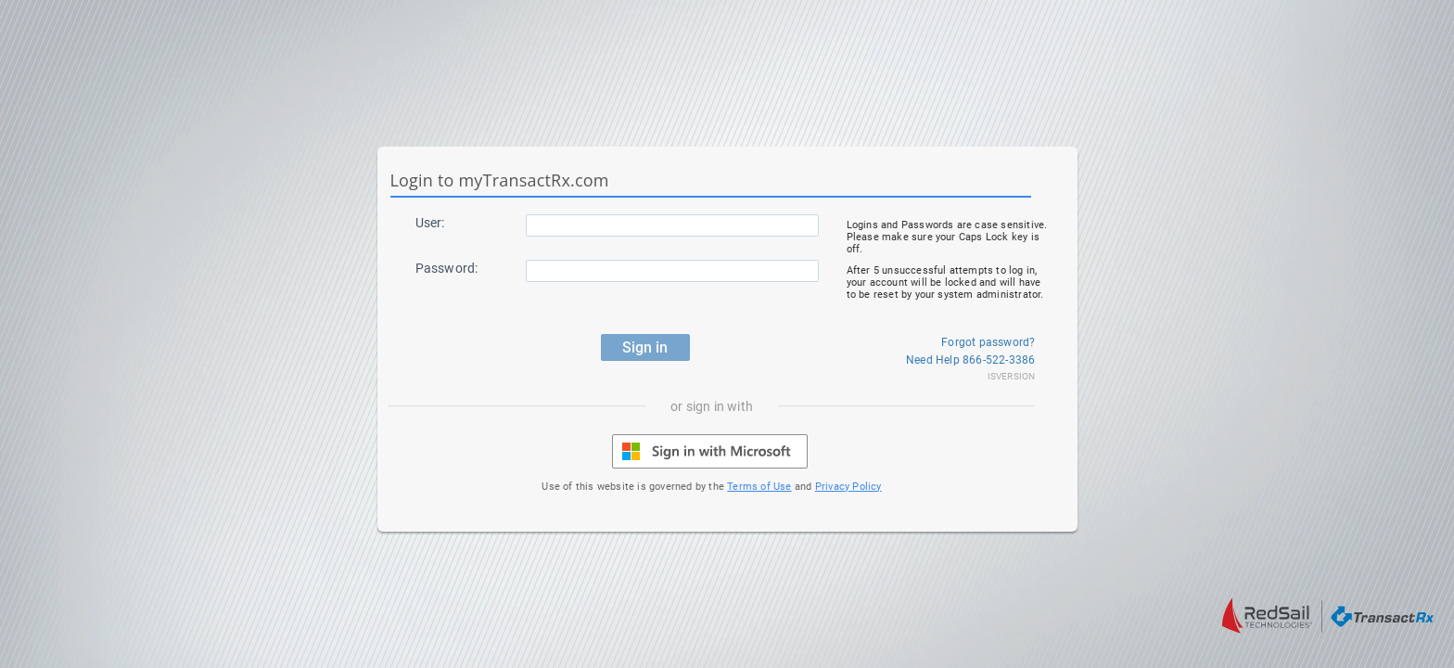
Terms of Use (759, 487)
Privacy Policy (848, 487)
